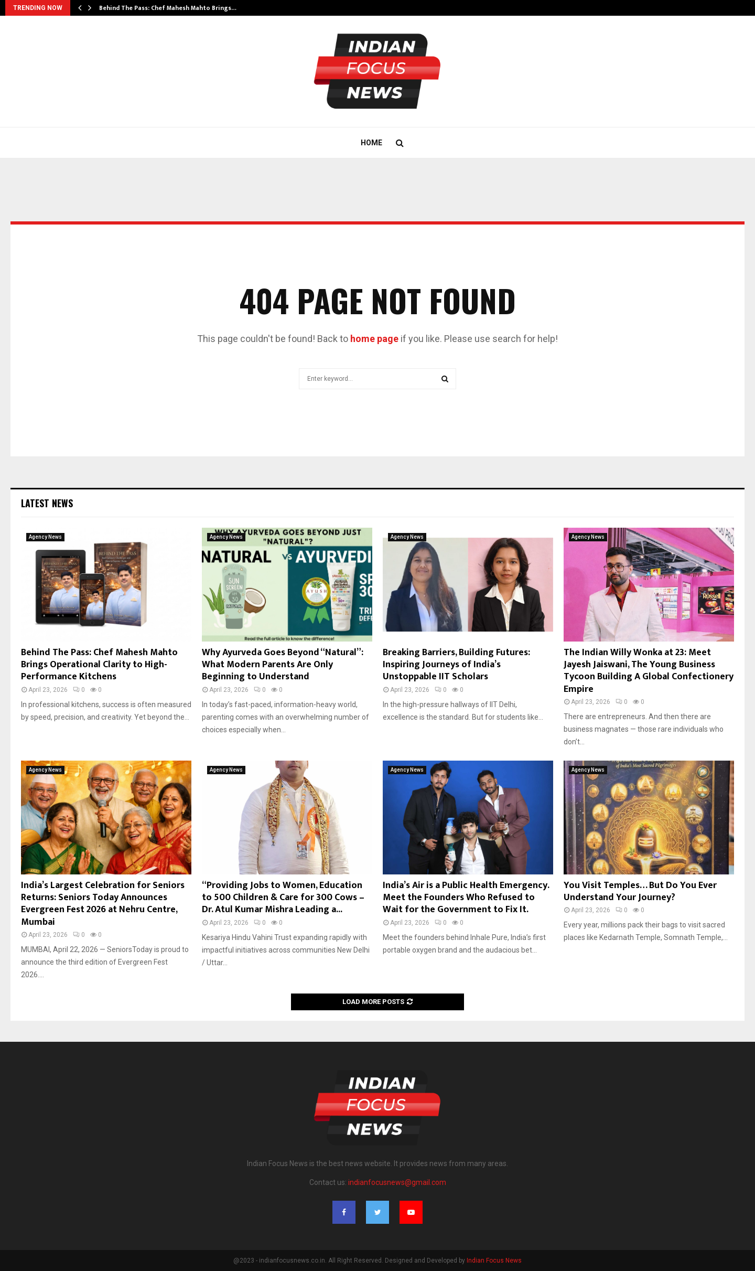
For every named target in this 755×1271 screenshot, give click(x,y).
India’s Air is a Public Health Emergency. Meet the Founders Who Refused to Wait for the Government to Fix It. (466, 898)
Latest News (47, 503)
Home (371, 142)
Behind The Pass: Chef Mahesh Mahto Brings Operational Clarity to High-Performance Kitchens (99, 665)
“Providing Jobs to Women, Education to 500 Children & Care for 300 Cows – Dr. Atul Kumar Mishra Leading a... (283, 898)
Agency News (45, 537)
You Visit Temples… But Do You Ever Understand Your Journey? (640, 891)
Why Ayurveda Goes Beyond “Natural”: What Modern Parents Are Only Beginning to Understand (282, 665)
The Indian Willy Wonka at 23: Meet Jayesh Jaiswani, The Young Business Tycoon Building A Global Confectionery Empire (649, 671)
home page (374, 338)
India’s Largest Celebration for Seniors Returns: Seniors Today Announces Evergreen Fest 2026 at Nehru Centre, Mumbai (103, 904)
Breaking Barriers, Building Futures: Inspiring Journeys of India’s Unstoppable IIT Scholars (456, 665)
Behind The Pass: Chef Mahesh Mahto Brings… (167, 8)
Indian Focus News (494, 1260)
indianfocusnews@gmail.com (397, 1182)
